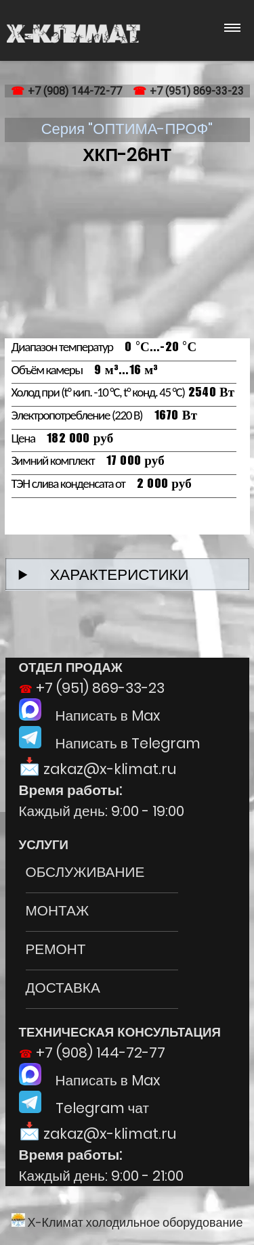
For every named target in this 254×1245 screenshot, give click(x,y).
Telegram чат (84, 1108)
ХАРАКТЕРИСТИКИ (111, 574)
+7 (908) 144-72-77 (75, 91)
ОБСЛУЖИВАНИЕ (85, 872)
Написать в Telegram (109, 743)
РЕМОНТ (56, 949)
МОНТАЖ (57, 910)
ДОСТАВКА (63, 987)
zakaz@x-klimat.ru (109, 769)
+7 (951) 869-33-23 (197, 91)
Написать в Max (90, 715)
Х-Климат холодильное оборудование (127, 1222)
